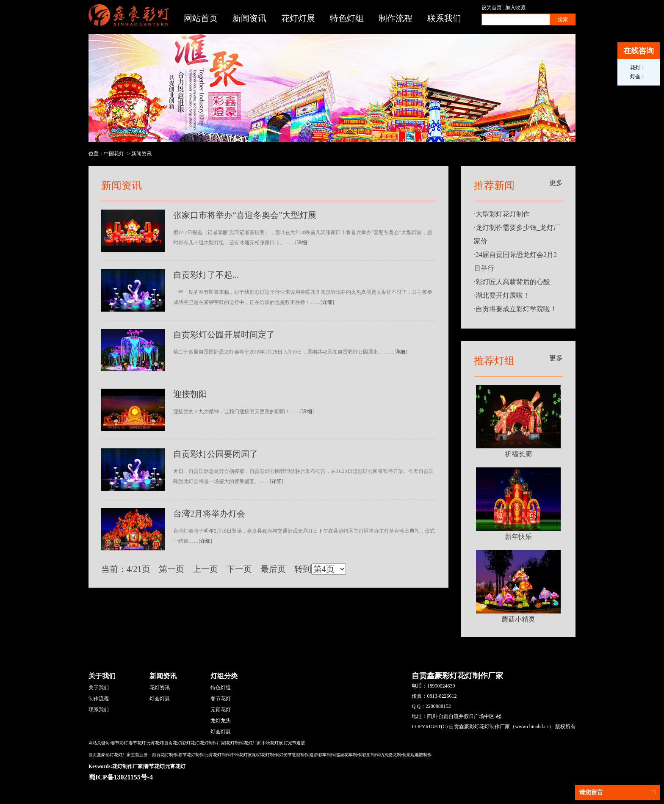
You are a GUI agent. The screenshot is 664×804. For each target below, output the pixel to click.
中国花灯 (114, 154)
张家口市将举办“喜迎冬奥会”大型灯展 (244, 215)
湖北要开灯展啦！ (503, 295)
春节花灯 (220, 699)
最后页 (273, 569)
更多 (556, 182)
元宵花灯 (220, 710)
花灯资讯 (159, 688)
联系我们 (444, 18)
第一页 (171, 569)
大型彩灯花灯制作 (503, 214)
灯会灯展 (159, 699)
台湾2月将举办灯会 (209, 513)
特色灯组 (347, 18)
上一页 (205, 569)
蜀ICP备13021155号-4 (121, 777)
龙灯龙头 (220, 721)
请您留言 (617, 792)
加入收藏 (515, 8)
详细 (302, 243)
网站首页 (201, 18)
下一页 (239, 569)
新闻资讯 (249, 18)
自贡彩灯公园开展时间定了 (224, 334)
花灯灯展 (298, 18)
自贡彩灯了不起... (206, 274)
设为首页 (491, 8)
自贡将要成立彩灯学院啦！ (516, 308)
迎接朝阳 (190, 394)
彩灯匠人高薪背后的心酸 (513, 281)
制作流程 (395, 18)
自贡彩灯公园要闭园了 (215, 454)
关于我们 (99, 688)
